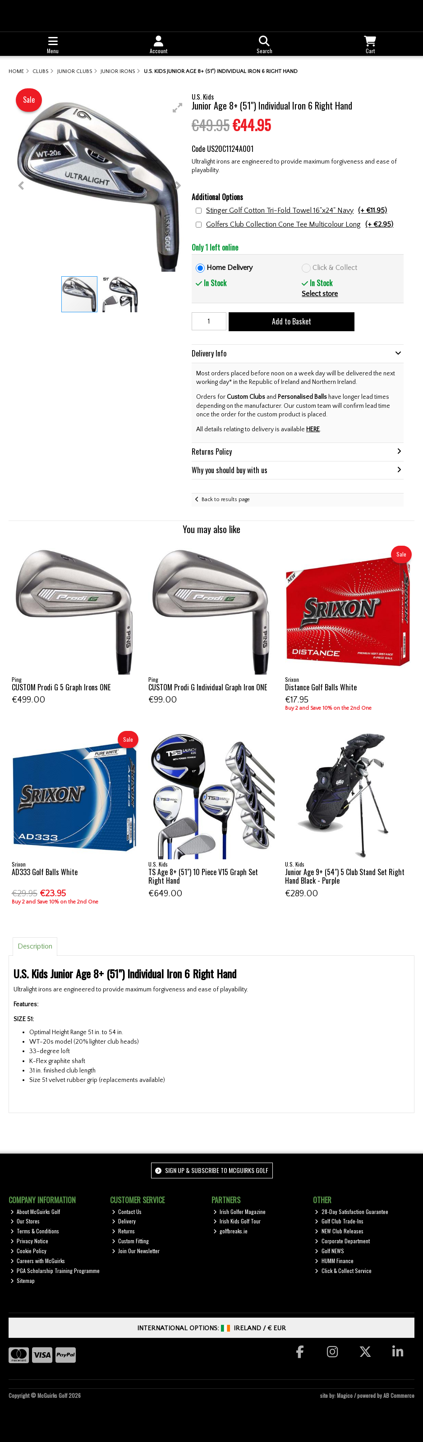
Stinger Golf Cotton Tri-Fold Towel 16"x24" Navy (296, 210)
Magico (345, 1395)
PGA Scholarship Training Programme (55, 1270)
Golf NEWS (329, 1251)
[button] (177, 107)
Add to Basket (291, 321)
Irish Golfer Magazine (239, 1211)
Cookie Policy (28, 1251)
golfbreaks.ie (230, 1231)
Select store (320, 294)
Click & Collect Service (343, 1270)
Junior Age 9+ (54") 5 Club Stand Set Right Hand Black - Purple (345, 876)
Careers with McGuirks (37, 1260)
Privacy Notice (29, 1241)
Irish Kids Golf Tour (237, 1221)
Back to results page (226, 499)
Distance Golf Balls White (321, 687)
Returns (123, 1231)
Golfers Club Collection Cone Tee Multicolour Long (299, 224)
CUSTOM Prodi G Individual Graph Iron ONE (207, 687)
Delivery (124, 1221)
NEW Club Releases (339, 1231)
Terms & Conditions (35, 1231)
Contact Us (127, 1211)
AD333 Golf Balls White (45, 872)
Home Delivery (230, 268)
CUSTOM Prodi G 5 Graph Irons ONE (61, 687)
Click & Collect (335, 268)
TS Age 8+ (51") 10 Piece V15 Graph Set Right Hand (203, 876)
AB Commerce (398, 1395)
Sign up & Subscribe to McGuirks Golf (211, 1170)
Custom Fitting (130, 1241)
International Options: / (211, 1328)
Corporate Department (342, 1241)
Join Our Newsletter (136, 1251)
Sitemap (22, 1280)
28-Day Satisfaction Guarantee (351, 1211)
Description (35, 946)
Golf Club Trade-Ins (339, 1221)
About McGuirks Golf (35, 1211)
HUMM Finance (334, 1260)
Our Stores (25, 1221)
